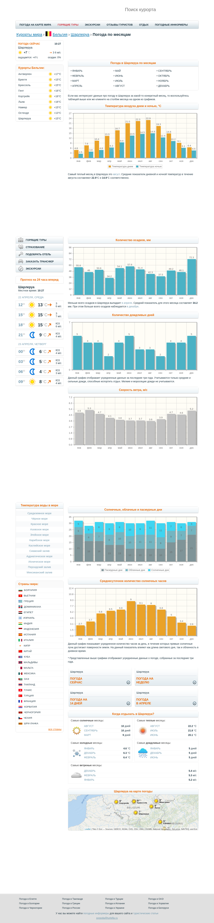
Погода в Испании (115, 903)
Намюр (22, 107)
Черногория (32, 712)
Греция (29, 601)
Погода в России (71, 908)
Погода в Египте (28, 899)
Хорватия (30, 706)
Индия (28, 623)
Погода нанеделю (145, 680)
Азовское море (39, 529)
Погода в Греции (71, 903)
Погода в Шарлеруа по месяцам (133, 63)
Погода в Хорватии (158, 903)
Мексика (30, 673)
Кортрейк (24, 96)
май (118, 70)
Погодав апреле (143, 701)
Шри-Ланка (31, 723)
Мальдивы (31, 662)
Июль (154, 730)
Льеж (21, 101)
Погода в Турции (114, 899)
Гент (21, 90)
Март (87, 735)
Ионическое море (39, 561)
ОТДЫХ (144, 24)
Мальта (29, 668)
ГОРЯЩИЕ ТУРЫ (68, 24)
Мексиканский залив (39, 572)
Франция (30, 701)
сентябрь (165, 70)
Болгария (30, 590)
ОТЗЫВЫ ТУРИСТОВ (120, 24)
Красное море (39, 523)
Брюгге (22, 79)
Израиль (29, 618)
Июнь (154, 735)
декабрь (164, 85)
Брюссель (24, 85)
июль (119, 80)
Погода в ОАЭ (155, 899)
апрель (77, 85)
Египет (28, 612)
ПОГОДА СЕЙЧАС (29, 43)
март (75, 80)
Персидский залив (39, 566)
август (120, 85)
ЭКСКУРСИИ (92, 24)
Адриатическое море (39, 556)
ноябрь (163, 80)
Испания (30, 634)
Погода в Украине (114, 908)
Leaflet (88, 829)
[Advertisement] (133, 48)
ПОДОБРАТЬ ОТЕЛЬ (38, 254)
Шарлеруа (80, 34)
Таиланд (29, 684)
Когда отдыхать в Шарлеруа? (133, 713)
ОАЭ (26, 679)
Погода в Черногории (30, 908)
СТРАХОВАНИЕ (35, 247)
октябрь (164, 75)
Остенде (23, 112)
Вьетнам (30, 595)
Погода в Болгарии (29, 903)
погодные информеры (96, 913)
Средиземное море (39, 513)
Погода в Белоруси (158, 908)
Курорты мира (29, 34)
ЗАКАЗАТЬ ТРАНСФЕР (40, 261)
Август (89, 726)
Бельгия (60, 34)
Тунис (28, 690)
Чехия (28, 718)
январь (77, 70)
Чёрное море (39, 518)
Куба (27, 656)
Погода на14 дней (78, 701)
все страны (55, 729)
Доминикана (32, 606)
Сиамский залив (39, 550)
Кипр (27, 645)
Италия (29, 640)
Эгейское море (39, 534)
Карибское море (39, 540)
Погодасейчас (76, 680)
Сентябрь (91, 730)
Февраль (90, 757)
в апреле (127, 302)
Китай (28, 651)
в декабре (132, 306)
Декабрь (90, 752)
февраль (78, 75)
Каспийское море (39, 545)
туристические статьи (145, 913)
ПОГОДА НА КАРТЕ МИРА (35, 24)
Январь (89, 748)
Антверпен (25, 74)
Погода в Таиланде (72, 899)
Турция (29, 695)
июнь (119, 75)
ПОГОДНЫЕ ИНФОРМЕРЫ (171, 24)
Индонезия (31, 629)
